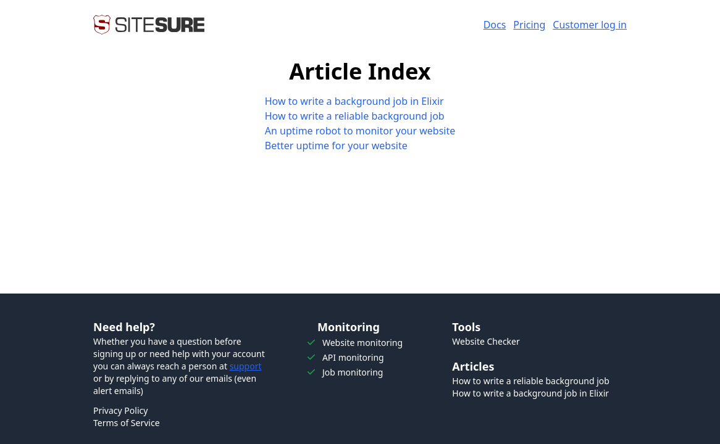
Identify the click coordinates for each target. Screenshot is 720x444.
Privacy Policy (120, 410)
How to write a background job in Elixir (354, 101)
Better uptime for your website (336, 145)
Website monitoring (362, 342)
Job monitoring (352, 372)
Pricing (529, 24)
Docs (494, 24)
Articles (473, 366)
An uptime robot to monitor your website (360, 131)
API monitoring (353, 357)
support (246, 366)
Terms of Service (126, 423)
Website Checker (485, 341)
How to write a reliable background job (355, 116)
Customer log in (590, 24)
